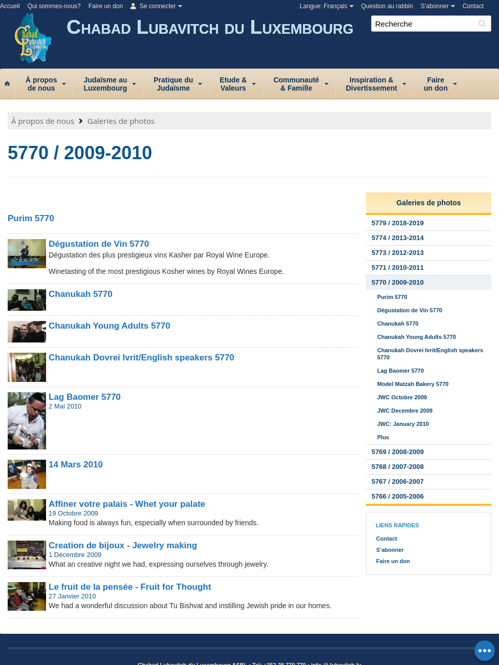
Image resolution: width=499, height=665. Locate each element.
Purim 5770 (31, 218)
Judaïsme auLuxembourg (105, 84)
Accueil (10, 6)
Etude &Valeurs (233, 84)
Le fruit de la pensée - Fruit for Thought (130, 587)
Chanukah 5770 (81, 294)
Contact (473, 6)
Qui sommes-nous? (54, 6)
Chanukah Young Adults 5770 (109, 326)
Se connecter (153, 6)
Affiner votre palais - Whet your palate (127, 504)
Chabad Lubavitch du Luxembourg (283, 39)
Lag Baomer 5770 (85, 397)
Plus (383, 437)
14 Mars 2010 (76, 464)
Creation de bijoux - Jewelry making (123, 545)
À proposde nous (41, 84)
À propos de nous (42, 121)
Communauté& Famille (296, 84)
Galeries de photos (121, 121)
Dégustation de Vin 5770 (99, 244)
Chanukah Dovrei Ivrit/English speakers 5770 (141, 357)
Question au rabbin (387, 6)
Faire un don (106, 6)
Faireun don (436, 84)
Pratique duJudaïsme (173, 84)
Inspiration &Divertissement (371, 84)
